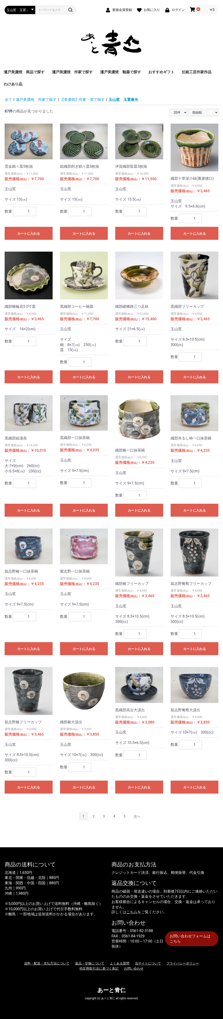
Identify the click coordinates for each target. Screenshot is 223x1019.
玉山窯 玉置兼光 (123, 99)
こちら (131, 912)
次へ (137, 816)
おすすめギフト (161, 72)
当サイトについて (148, 963)
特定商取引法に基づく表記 (99, 968)
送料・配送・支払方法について (47, 963)
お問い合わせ (133, 968)
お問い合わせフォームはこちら (190, 938)
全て (8, 99)
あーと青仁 (111, 990)
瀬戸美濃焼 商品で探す (24, 72)
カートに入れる (28, 233)
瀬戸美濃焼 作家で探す (72, 72)
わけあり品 (13, 84)
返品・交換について (89, 963)
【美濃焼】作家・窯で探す (82, 99)
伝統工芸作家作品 (196, 72)
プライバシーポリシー (182, 963)
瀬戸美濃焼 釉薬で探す (120, 72)
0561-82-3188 (141, 931)
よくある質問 (119, 963)
